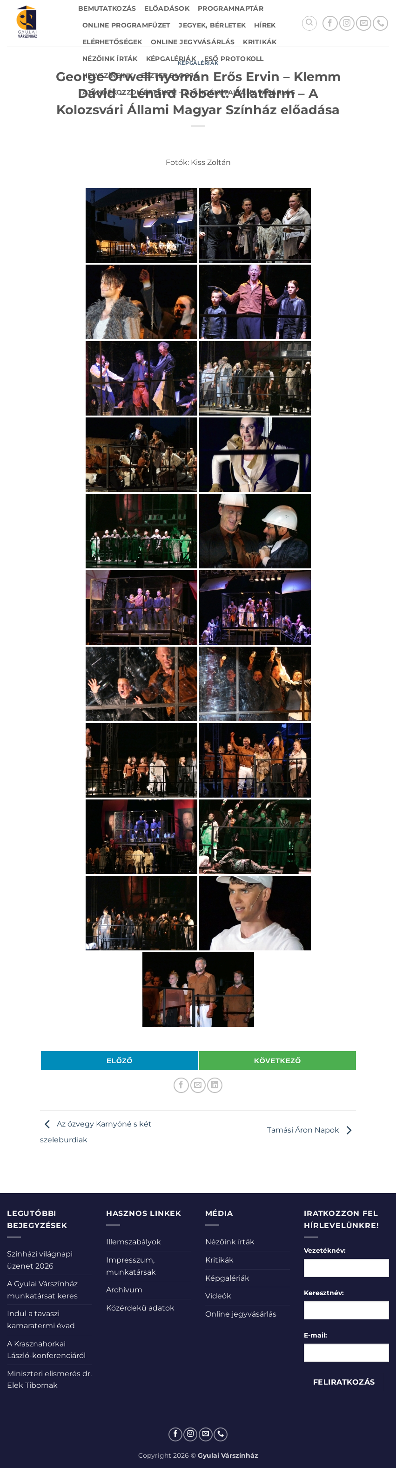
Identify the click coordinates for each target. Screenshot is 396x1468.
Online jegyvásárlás (193, 42)
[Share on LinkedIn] (214, 1085)
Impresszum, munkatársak (131, 1266)
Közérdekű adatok (140, 1308)
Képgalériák (171, 59)
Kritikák (259, 42)
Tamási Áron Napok (311, 1130)
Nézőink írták (110, 59)
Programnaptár (230, 8)
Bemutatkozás (107, 8)
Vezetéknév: (325, 1250)
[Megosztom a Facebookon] (181, 1085)
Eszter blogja (170, 75)
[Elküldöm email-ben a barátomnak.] (198, 1085)
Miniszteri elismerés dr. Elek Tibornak (49, 1379)
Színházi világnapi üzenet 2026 (40, 1260)
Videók (218, 1295)
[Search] (309, 23)
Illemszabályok (133, 1241)
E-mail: (315, 1335)
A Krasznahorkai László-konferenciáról (46, 1349)
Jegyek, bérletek (212, 25)
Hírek (264, 25)
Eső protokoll (234, 59)
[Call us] (380, 23)
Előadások (166, 8)
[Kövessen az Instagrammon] (347, 23)
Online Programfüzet (126, 25)
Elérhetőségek (112, 42)
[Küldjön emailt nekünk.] (363, 23)
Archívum (124, 1289)
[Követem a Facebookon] (330, 23)
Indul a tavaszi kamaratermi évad (41, 1319)
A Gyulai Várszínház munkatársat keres (42, 1289)
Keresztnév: (324, 1293)
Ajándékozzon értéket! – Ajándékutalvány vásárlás (188, 92)
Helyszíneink (107, 75)
